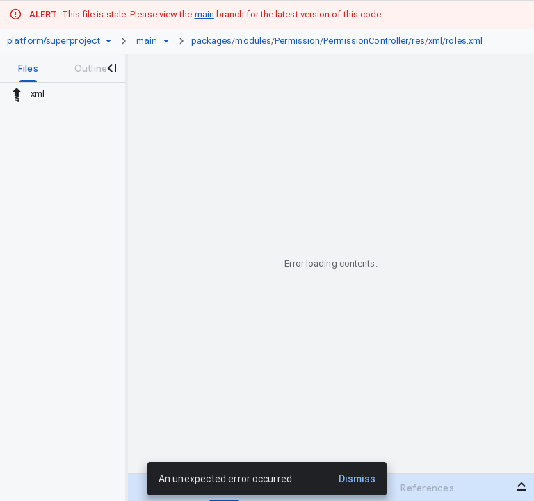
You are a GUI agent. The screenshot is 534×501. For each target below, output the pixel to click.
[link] (340, 41)
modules (253, 40)
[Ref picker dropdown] (166, 41)
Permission (297, 40)
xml (435, 40)
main (204, 14)
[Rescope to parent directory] (17, 94)
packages (211, 40)
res (418, 40)
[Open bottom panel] (521, 486)
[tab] (28, 68)
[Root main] (147, 41)
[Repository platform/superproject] (53, 41)
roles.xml (464, 40)
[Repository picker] (108, 41)
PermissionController (365, 40)
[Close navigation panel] (111, 68)
